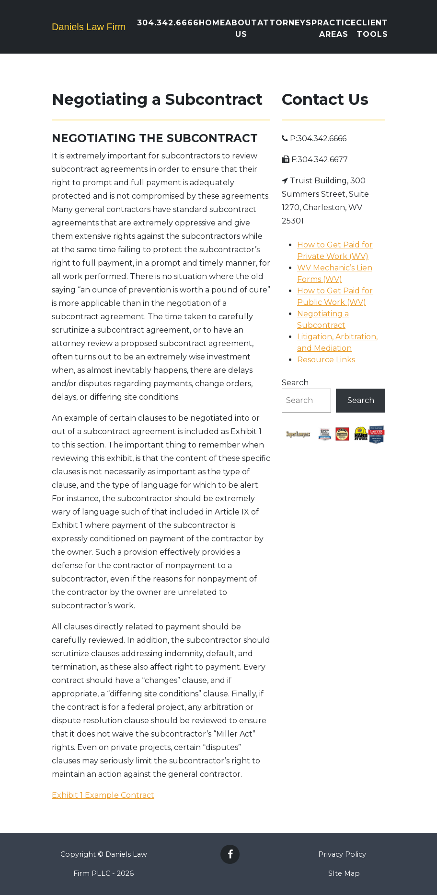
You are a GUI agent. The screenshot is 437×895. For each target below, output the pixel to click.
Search (295, 382)
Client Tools (372, 28)
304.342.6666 (168, 22)
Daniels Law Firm (89, 27)
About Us (241, 28)
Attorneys (284, 22)
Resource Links (326, 359)
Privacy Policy (342, 854)
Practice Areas (333, 28)
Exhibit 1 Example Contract (103, 795)
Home (212, 22)
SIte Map (344, 873)
